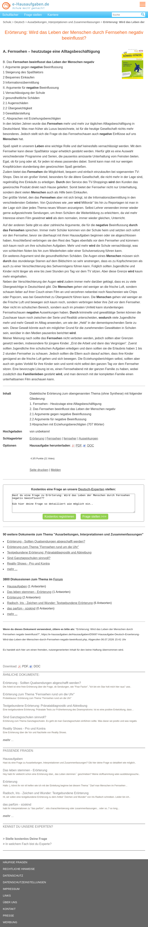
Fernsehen (54, 438)
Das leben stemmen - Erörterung (29, 592)
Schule (7, 22)
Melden (56, 469)
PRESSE (8, 915)
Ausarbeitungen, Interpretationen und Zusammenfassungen (63, 22)
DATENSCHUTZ (13, 875)
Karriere (53, 14)
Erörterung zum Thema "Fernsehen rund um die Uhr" (43, 547)
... (8, 740)
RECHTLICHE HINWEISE (19, 868)
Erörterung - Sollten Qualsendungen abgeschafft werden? (46, 541)
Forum (58, 579)
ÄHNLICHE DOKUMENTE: (21, 674)
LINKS (7, 895)
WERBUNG (10, 922)
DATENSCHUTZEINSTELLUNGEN (24, 882)
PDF (77, 445)
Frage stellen (33, 14)
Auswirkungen (88, 438)
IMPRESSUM (11, 888)
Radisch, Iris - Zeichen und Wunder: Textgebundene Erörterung (50, 603)
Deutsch (19, 22)
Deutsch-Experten (91, 489)
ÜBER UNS (10, 902)
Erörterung (37, 438)
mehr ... (12, 569)
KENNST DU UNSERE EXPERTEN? (28, 826)
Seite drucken (39, 469)
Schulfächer (10, 14)
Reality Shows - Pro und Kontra (28, 563)
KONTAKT (9, 908)
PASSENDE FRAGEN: (18, 750)
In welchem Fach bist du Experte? (29, 844)
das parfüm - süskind (21, 608)
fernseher (70, 438)
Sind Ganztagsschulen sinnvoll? (28, 558)
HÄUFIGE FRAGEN (15, 862)
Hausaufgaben (17, 586)
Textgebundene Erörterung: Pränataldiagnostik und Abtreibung (49, 552)
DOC (88, 445)
